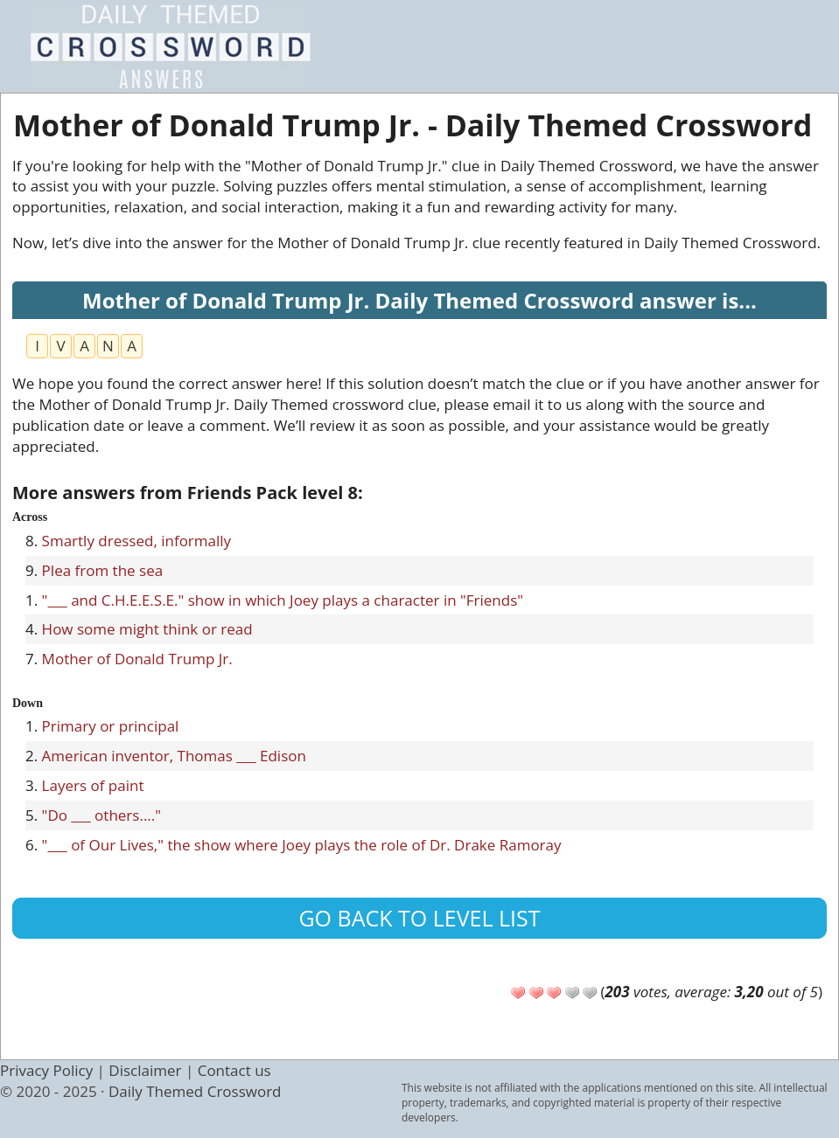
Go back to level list (419, 918)
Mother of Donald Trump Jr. (137, 659)
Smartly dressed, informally (137, 541)
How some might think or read (147, 629)
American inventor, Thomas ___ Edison (174, 756)
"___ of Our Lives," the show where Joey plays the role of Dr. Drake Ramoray (302, 845)
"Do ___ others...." (101, 815)
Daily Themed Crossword (195, 1091)
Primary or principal (110, 726)
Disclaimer (144, 1070)
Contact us (234, 1070)
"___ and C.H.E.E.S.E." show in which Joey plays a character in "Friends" (282, 600)
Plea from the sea (103, 570)
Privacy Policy (46, 1070)
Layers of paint (93, 785)
